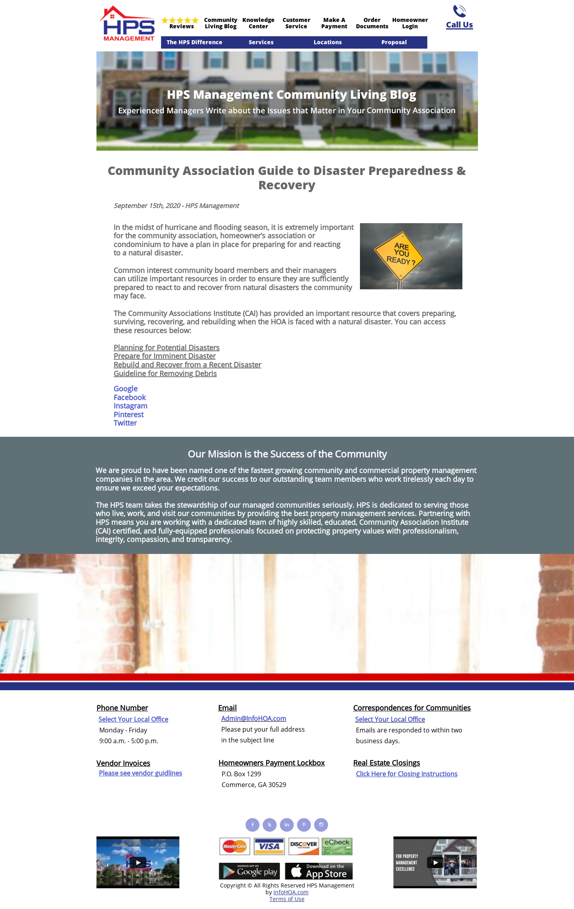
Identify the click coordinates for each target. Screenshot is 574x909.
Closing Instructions (428, 774)
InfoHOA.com (291, 892)
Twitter (125, 423)
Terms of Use (287, 899)
